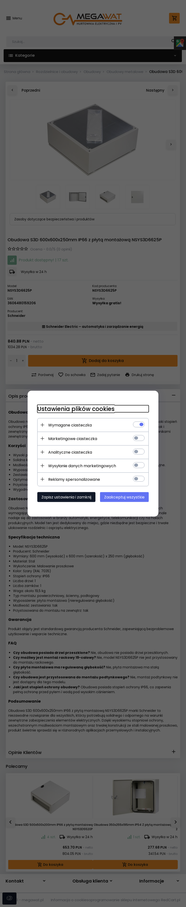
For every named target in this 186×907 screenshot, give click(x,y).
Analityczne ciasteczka (70, 452)
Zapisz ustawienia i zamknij (66, 497)
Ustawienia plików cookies (76, 408)
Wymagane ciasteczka (70, 425)
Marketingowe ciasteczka (72, 438)
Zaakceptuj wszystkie (124, 497)
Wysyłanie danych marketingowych (82, 465)
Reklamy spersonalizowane (74, 479)
